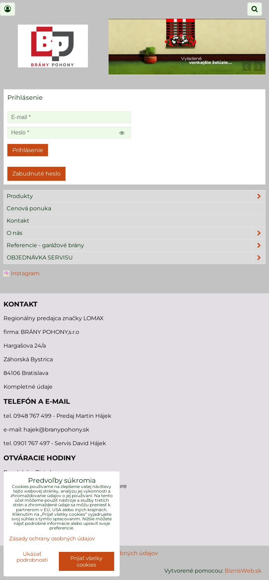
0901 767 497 (31, 443)
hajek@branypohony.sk (56, 429)
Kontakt (18, 220)
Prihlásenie (27, 150)
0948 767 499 (33, 416)
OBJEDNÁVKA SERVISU (136, 258)
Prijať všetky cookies (86, 561)
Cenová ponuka (29, 208)
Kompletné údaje (28, 386)
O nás (136, 233)
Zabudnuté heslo (36, 173)
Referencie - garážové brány (136, 245)
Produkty (136, 196)
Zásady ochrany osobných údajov (52, 538)
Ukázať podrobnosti (32, 557)
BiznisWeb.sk (243, 570)
